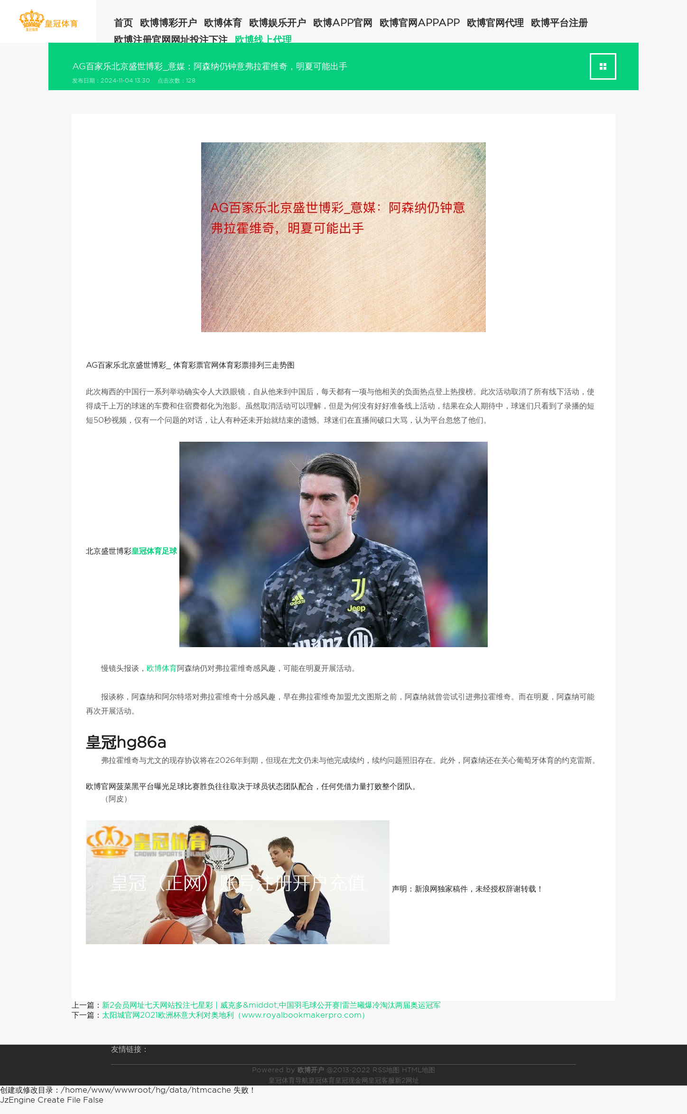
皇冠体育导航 (288, 1080)
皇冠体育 (321, 1080)
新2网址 (407, 1080)
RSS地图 (385, 1070)
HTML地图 (418, 1070)
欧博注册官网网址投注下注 (171, 40)
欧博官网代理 (495, 22)
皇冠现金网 (351, 1080)
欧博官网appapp (420, 22)
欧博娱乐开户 (277, 22)
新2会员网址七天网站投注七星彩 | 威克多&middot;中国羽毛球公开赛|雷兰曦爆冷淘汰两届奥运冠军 (271, 1005)
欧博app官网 (342, 22)
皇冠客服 (381, 1080)
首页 (123, 22)
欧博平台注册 (559, 22)
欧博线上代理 (263, 40)
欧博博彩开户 (168, 22)
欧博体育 (223, 22)
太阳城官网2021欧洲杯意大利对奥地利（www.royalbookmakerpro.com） (235, 1015)
